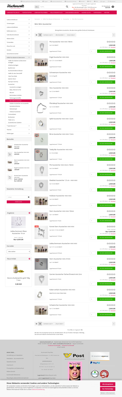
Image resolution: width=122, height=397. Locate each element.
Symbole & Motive (15, 106)
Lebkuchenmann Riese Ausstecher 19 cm (18, 232)
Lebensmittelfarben (41, 12)
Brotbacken (11, 117)
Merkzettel (111, 1)
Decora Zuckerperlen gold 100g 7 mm (18, 279)
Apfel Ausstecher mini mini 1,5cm (61, 119)
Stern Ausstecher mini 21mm (59, 259)
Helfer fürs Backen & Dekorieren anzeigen (17, 61)
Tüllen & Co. (11, 120)
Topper (45, 1)
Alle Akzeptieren (107, 384)
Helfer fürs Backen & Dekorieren (16, 57)
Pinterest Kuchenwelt (68, 345)
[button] (36, 35)
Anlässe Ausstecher (15, 111)
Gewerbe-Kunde (11, 362)
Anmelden (18, 202)
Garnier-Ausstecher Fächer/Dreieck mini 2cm (65, 274)
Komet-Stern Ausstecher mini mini (61, 226)
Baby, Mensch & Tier (15, 90)
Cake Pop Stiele (12, 76)
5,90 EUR (18, 284)
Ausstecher (11, 84)
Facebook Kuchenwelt (54, 345)
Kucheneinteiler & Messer (15, 70)
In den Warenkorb (106, 51)
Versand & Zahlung (70, 1)
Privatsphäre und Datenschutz (15, 368)
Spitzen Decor (12, 79)
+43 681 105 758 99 (48, 369)
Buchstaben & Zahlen (16, 95)
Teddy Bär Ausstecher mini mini (60, 149)
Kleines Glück (86, 12)
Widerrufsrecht (11, 371)
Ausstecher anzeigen (15, 87)
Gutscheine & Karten (12, 54)
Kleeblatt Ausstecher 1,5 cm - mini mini (63, 180)
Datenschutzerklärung (38, 389)
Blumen (12, 92)
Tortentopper (27, 12)
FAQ (96, 1)
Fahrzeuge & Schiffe (15, 98)
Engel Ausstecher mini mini (59, 57)
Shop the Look (11, 46)
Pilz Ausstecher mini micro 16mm (61, 165)
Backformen (11, 68)
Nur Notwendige (107, 389)
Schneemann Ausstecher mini (60, 72)
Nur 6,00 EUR (18, 239)
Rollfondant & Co (56, 12)
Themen (9, 129)
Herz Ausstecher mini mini (58, 88)
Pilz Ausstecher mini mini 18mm (60, 42)
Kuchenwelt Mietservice (13, 375)
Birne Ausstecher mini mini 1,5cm (61, 134)
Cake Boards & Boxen (72, 12)
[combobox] (48, 35)
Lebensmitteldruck (56, 1)
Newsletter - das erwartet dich (15, 358)
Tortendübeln (12, 114)
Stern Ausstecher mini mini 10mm (61, 211)
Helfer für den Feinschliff (15, 73)
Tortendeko (97, 12)
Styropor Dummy (13, 81)
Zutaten (9, 50)
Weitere (106, 12)
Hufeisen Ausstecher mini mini (60, 196)
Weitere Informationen (107, 393)
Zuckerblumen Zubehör (15, 122)
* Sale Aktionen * (11, 126)
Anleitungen (10, 133)
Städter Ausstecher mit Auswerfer (19, 103)
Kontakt (82, 1)
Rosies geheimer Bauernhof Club (30, 1)
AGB (89, 1)
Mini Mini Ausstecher (15, 101)
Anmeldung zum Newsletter (14, 355)
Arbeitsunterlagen (13, 65)
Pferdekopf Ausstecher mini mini (61, 103)
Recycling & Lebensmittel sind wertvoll (17, 378)
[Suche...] (37, 6)
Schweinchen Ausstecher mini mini (61, 305)
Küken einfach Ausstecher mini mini (62, 290)
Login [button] (103, 1)
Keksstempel (13, 109)
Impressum (10, 365)
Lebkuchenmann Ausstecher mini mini (63, 243)
